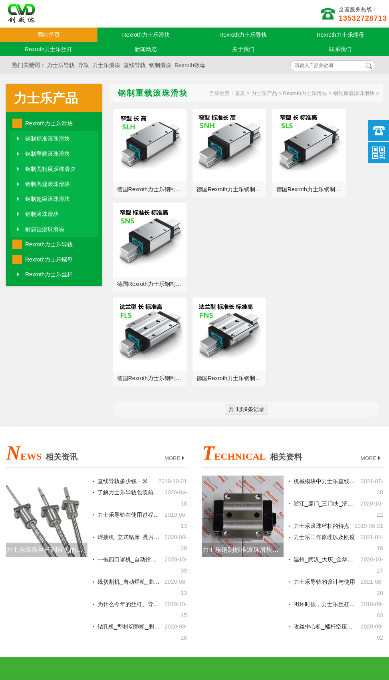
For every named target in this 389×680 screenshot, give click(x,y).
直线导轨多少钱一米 (122, 364)
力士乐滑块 (106, 65)
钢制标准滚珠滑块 (47, 138)
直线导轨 (134, 65)
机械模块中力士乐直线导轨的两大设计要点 (325, 364)
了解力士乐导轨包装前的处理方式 (128, 375)
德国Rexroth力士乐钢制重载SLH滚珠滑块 (146, 178)
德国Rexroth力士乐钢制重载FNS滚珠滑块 (214, 261)
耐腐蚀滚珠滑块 (44, 229)
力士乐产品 (46, 98)
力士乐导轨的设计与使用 (324, 465)
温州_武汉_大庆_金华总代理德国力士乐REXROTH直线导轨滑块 (325, 442)
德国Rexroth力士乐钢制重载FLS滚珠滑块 (146, 261)
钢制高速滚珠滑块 (47, 184)
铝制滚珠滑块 (42, 214)
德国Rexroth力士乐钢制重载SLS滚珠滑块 (283, 178)
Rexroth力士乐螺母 (340, 35)
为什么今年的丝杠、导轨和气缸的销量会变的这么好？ (128, 487)
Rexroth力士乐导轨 (243, 35)
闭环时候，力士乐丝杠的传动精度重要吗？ (325, 487)
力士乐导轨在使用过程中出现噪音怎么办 (128, 398)
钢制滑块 (160, 65)
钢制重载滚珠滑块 (47, 154)
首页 (240, 93)
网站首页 (49, 35)
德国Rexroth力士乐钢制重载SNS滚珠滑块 (351, 178)
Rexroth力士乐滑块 (146, 35)
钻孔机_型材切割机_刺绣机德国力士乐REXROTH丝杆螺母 (128, 509)
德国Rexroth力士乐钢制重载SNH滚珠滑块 (214, 178)
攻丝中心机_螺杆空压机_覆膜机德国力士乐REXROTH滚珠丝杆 (325, 509)
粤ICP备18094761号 (270, 632)
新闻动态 (146, 49)
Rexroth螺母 (190, 65)
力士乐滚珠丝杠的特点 (321, 409)
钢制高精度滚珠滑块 (50, 169)
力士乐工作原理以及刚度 (324, 420)
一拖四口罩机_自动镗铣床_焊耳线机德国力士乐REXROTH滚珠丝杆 (128, 442)
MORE (175, 341)
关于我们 (243, 49)
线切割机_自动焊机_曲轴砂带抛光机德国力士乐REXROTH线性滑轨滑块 (128, 465)
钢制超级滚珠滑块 (47, 199)
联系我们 (340, 49)
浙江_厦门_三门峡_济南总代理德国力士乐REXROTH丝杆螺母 (325, 386)
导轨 (83, 65)
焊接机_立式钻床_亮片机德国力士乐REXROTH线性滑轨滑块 (128, 420)
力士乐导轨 (61, 65)
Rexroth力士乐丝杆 (48, 49)
